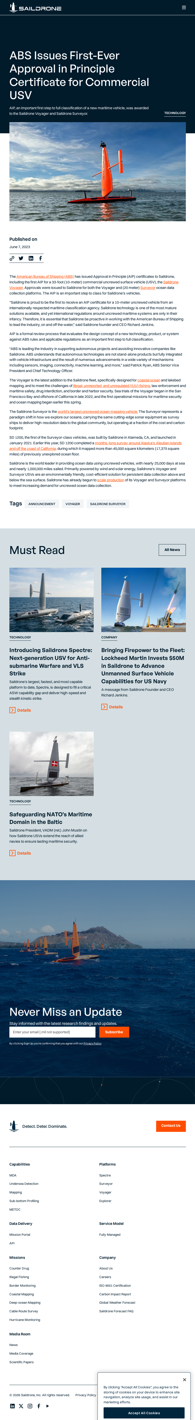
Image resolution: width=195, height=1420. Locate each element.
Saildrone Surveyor (107, 504)
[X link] (21, 258)
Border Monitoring (22, 1285)
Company (109, 637)
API (11, 1243)
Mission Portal (19, 1234)
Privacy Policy (93, 1043)
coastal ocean (148, 380)
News (13, 1345)
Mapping (15, 1192)
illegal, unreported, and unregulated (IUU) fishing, (112, 385)
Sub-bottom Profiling (24, 1201)
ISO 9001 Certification (115, 1285)
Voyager (73, 504)
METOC (15, 1209)
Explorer (105, 1201)
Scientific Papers (21, 1362)
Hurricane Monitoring (24, 1320)
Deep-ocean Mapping (24, 1302)
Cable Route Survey (23, 1311)
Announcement (41, 504)
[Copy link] (11, 258)
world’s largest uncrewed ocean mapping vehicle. (98, 411)
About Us (106, 1268)
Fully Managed (109, 1234)
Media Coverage (21, 1353)
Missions (17, 1257)
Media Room (19, 1334)
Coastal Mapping (21, 1294)
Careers (105, 1277)
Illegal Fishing (19, 1277)
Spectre (105, 1175)
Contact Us (171, 1125)
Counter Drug (19, 1268)
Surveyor (147, 287)
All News (172, 549)
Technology (175, 113)
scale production (110, 480)
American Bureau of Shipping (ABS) (45, 276)
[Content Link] (51, 600)
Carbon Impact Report (115, 1294)
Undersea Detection (23, 1184)
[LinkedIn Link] (31, 258)
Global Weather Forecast (117, 1302)
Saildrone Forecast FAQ (116, 1311)
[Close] (184, 1389)
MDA (13, 1175)
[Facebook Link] (41, 258)
